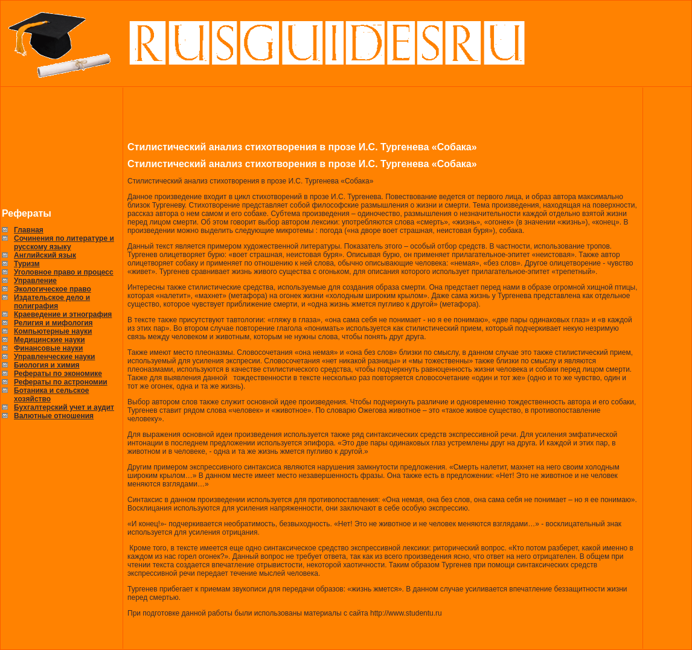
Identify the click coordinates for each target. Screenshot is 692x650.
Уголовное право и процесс (64, 272)
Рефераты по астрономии (60, 382)
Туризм (27, 264)
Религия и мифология (53, 323)
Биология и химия (47, 365)
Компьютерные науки (53, 331)
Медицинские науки (49, 340)
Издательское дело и (52, 297)
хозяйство (32, 399)
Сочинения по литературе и (64, 238)
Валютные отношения (54, 416)
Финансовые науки (48, 348)
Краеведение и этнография (63, 314)
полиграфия (36, 306)
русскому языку (42, 247)
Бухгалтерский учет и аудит (64, 407)
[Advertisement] (62, 148)
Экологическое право (52, 289)
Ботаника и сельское (51, 390)
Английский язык (45, 255)
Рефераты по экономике (58, 373)
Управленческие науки (54, 356)
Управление (35, 280)
